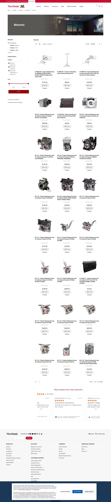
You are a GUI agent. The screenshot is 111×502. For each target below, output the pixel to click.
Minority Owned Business (65, 455)
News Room (84, 446)
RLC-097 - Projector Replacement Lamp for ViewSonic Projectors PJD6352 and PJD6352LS (89, 116)
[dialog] (55, 491)
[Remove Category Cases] (8, 47)
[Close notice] (94, 492)
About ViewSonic (63, 446)
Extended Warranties (36, 474)
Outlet (62, 6)
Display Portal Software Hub (37, 469)
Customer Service (35, 463)
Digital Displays (9, 462)
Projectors (46, 6)
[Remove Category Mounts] (8, 45)
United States (100, 434)
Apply (18, 91)
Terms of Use (36, 489)
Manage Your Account (36, 446)
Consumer (32, 1)
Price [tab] (9, 79)
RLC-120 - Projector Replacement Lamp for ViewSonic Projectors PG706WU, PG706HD (67, 280)
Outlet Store (9, 453)
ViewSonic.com (11, 1)
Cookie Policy (28, 489)
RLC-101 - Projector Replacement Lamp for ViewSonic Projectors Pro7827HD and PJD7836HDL (44, 157)
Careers (61, 451)
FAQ (32, 476)
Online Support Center (36, 460)
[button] (44, 88)
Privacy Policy (22, 489)
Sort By (87, 44)
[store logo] (16, 6)
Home (9, 10)
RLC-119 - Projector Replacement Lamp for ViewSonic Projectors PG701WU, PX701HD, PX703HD (44, 280)
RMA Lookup (34, 453)
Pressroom (84, 451)
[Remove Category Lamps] (8, 50)
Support (81, 6)
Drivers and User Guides (36, 467)
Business (26, 1)
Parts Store (9, 455)
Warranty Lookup (35, 472)
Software (8, 464)
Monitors (39, 6)
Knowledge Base (35, 478)
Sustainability (62, 453)
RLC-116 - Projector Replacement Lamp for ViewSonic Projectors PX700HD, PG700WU (67, 239)
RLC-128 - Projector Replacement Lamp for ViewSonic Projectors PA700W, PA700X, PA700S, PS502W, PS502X (89, 362)
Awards (60, 449)
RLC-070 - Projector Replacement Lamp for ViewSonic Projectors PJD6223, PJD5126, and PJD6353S (44, 116)
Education (19, 1)
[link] (68, 417)
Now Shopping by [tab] (12, 43)
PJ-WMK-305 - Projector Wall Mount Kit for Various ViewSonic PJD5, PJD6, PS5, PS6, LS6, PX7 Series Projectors (89, 73)
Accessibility (34, 481)
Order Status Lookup (36, 451)
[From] (13, 87)
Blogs (83, 449)
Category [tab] (10, 59)
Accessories (55, 6)
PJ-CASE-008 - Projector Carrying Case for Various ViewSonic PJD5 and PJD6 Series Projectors (66, 116)
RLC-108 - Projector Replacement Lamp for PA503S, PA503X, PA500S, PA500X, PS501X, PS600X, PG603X (67, 198)
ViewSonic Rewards (71, 6)
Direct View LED (10, 460)
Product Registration (36, 465)
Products (14, 10)
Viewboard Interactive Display (13, 458)
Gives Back (61, 458)
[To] (24, 87)
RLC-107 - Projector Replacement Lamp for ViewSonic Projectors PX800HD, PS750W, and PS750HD (89, 157)
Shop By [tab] (36, 40)
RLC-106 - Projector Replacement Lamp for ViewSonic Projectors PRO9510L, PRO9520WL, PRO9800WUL (67, 157)
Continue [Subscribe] (29, 438)
